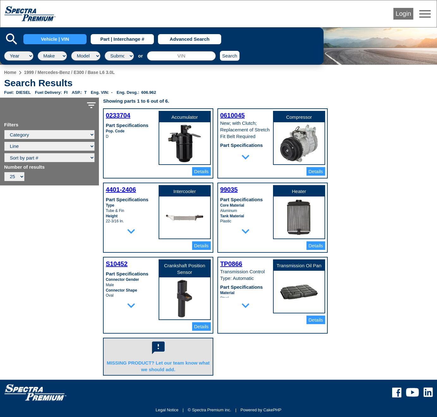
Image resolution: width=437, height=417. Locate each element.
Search (229, 55)
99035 (229, 189)
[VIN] (181, 56)
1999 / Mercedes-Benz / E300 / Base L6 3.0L (69, 72)
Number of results (24, 167)
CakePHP (272, 410)
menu (425, 13)
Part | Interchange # (122, 39)
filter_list (91, 105)
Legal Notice (167, 410)
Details (201, 171)
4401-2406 (121, 189)
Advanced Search (189, 39)
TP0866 (231, 263)
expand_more (245, 157)
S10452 (117, 263)
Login (403, 13)
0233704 (118, 115)
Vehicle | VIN (55, 39)
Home (10, 72)
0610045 (232, 115)
